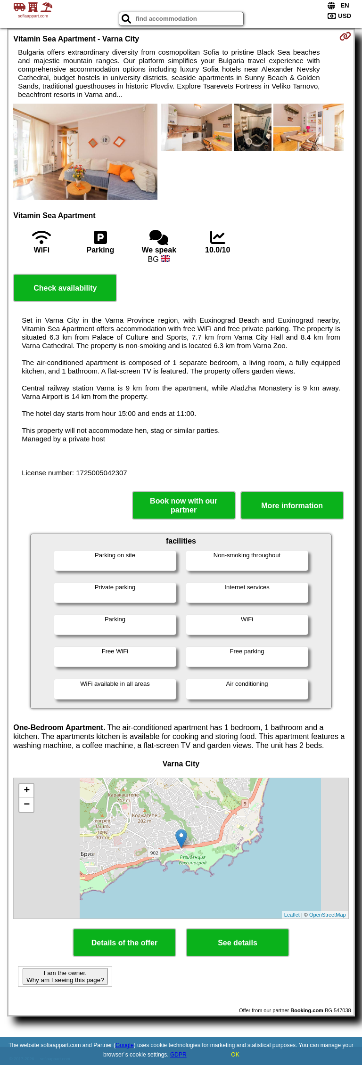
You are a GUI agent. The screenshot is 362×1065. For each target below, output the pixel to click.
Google (124, 1045)
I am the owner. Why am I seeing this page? (65, 976)
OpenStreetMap (327, 915)
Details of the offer (124, 943)
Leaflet (292, 915)
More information (292, 506)
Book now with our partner (183, 505)
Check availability (65, 288)
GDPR (178, 1054)
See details (237, 943)
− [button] (27, 805)
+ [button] (27, 791)
